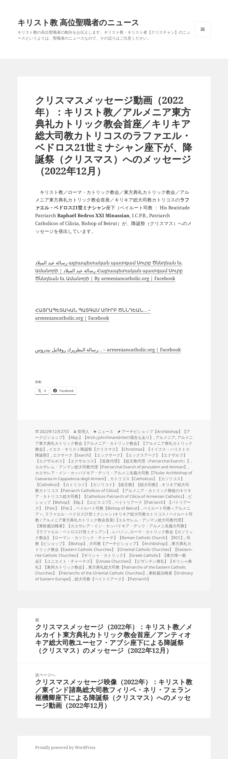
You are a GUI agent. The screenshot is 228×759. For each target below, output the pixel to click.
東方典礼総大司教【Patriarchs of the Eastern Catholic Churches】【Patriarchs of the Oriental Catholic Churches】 (110, 570)
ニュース (105, 431)
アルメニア (165, 437)
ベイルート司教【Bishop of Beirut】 (108, 508)
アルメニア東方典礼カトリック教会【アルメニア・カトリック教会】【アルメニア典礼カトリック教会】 (114, 443)
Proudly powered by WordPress (65, 747)
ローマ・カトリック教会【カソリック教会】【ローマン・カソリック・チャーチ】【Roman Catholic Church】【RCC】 (114, 534)
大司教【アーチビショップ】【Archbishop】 (129, 543)
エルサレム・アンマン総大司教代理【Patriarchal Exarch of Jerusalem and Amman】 (111, 467)
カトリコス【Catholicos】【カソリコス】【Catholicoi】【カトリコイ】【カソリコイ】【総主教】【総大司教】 (110, 481)
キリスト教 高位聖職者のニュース (78, 22)
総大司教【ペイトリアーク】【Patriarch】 (113, 579)
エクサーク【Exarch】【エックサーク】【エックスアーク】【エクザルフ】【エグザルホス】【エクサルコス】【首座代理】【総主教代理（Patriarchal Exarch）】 (113, 458)
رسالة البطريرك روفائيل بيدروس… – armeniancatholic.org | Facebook (108, 349)
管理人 (83, 431)
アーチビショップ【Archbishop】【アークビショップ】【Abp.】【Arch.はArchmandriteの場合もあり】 (112, 434)
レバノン (120, 531)
